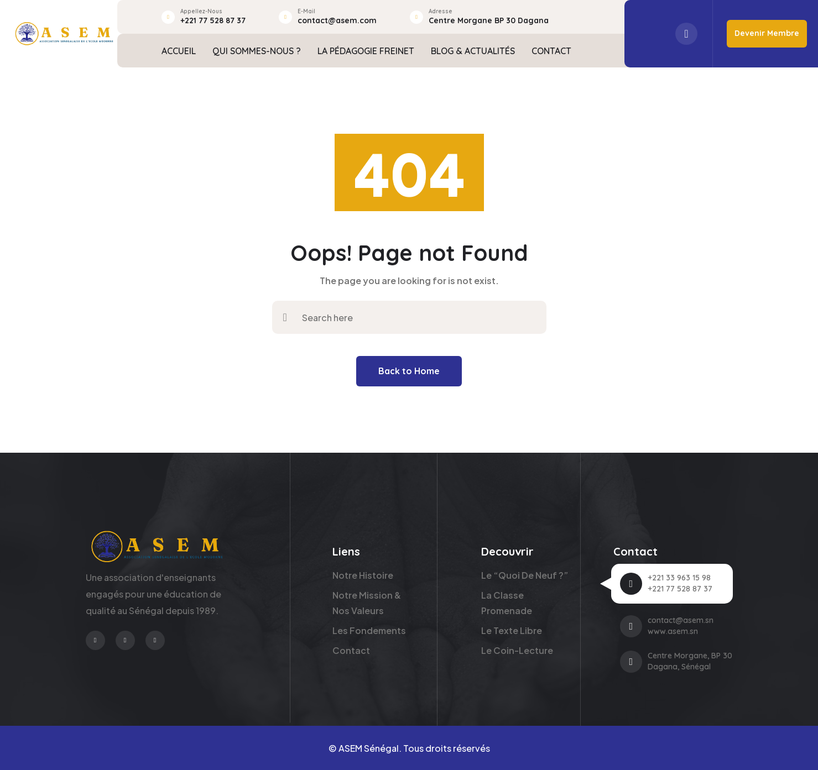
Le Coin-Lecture (517, 650)
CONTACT (551, 50)
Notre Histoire (362, 575)
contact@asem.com (337, 20)
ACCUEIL (178, 50)
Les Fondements (369, 630)
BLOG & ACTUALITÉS (473, 50)
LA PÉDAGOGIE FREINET (365, 50)
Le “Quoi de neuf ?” (524, 575)
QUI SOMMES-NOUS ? (256, 50)
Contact (351, 650)
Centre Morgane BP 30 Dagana (489, 20)
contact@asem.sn (680, 620)
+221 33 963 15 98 (679, 578)
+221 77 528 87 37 (213, 20)
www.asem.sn (673, 631)
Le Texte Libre (511, 630)
